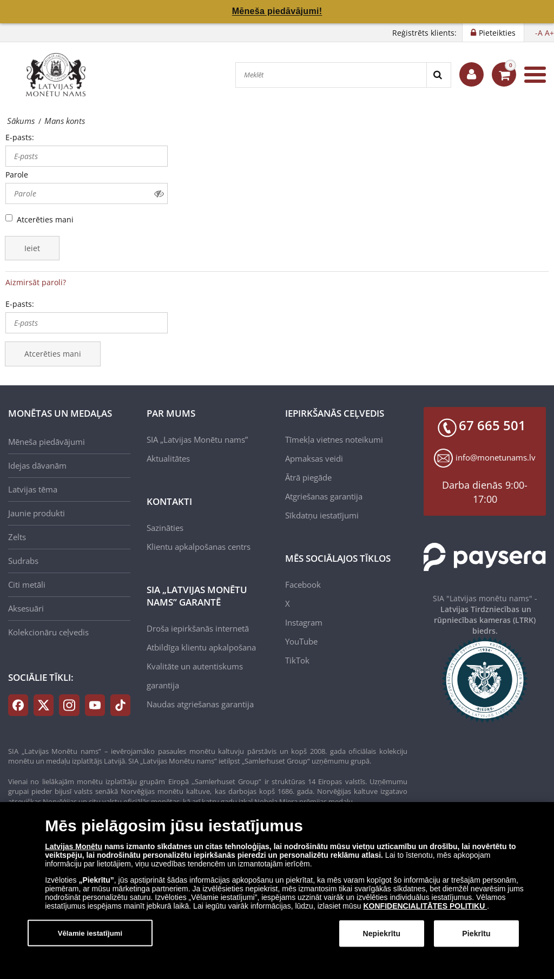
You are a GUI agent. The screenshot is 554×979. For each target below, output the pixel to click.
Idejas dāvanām (37, 465)
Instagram (303, 622)
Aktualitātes (168, 458)
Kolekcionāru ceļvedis (48, 632)
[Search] (438, 75)
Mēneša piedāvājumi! (277, 11)
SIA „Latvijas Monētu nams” (197, 439)
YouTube (301, 641)
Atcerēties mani (45, 219)
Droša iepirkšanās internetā (198, 628)
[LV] (59, 74)
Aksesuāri (26, 608)
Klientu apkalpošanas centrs (198, 546)
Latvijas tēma (32, 489)
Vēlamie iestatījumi (90, 936)
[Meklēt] (331, 75)
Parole (16, 174)
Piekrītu (476, 937)
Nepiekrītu (381, 937)
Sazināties (165, 527)
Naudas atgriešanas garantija (200, 704)
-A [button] (539, 33)
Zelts (17, 536)
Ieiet (32, 248)
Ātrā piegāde (308, 477)
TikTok (297, 660)
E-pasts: (19, 137)
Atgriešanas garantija (323, 496)
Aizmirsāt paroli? (35, 282)
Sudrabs (23, 560)
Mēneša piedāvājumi (46, 441)
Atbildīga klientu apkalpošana (201, 647)
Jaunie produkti (36, 513)
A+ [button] (549, 33)
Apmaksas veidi (314, 458)
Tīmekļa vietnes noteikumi (334, 439)
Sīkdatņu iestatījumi (322, 515)
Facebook (303, 584)
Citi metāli (26, 584)
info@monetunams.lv (496, 457)
